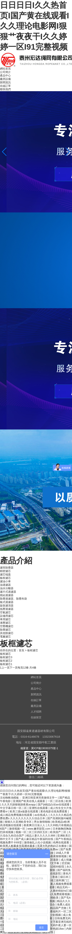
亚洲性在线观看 (39, 807)
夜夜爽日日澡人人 (35, 825)
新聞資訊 (5, 82)
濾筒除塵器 (6, 567)
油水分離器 (6, 588)
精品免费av (52, 849)
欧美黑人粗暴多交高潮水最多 (18, 845)
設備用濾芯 (6, 615)
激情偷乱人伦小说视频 (38, 842)
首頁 (21, 650)
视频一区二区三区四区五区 (32, 832)
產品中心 (5, 75)
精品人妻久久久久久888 (41, 835)
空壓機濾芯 (6, 626)
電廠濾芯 (5, 636)
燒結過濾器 (6, 595)
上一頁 (6, 667)
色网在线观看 (61, 842)
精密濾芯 (5, 571)
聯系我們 (5, 89)
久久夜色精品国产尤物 (53, 907)
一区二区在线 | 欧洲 (59, 801)
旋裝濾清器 (6, 605)
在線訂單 (5, 85)
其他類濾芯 (6, 633)
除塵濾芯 (5, 629)
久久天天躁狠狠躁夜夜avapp (19, 804)
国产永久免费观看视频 (57, 894)
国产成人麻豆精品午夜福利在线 (35, 839)
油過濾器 (5, 584)
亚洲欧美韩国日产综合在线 (37, 932)
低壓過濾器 (6, 608)
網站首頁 (5, 68)
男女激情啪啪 (42, 821)
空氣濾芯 (5, 612)
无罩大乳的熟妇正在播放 (52, 845)
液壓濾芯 (5, 622)
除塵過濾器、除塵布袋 (13, 598)
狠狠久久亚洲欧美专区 (18, 821)
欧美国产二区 (58, 832)
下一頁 (14, 667)
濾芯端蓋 (5, 574)
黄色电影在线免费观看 (54, 811)
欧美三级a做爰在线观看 (24, 811)
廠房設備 (5, 78)
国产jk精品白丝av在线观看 (54, 804)
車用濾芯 (5, 619)
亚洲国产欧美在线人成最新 (29, 801)
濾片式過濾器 (8, 591)
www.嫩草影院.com (39, 828)
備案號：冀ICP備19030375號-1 (39, 748)
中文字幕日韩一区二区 (14, 807)
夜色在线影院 (53, 873)
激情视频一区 (17, 828)
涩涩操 (65, 863)
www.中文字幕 (51, 863)
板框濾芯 (5, 577)
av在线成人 (41, 814)
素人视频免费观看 (61, 883)
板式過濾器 (6, 602)
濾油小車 (5, 581)
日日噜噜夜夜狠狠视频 (53, 856)
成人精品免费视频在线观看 (16, 814)
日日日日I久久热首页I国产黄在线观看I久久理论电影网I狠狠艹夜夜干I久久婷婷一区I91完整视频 (34, 26)
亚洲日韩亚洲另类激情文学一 (40, 797)
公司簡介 (5, 72)
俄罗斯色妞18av (55, 928)
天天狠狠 (50, 870)
